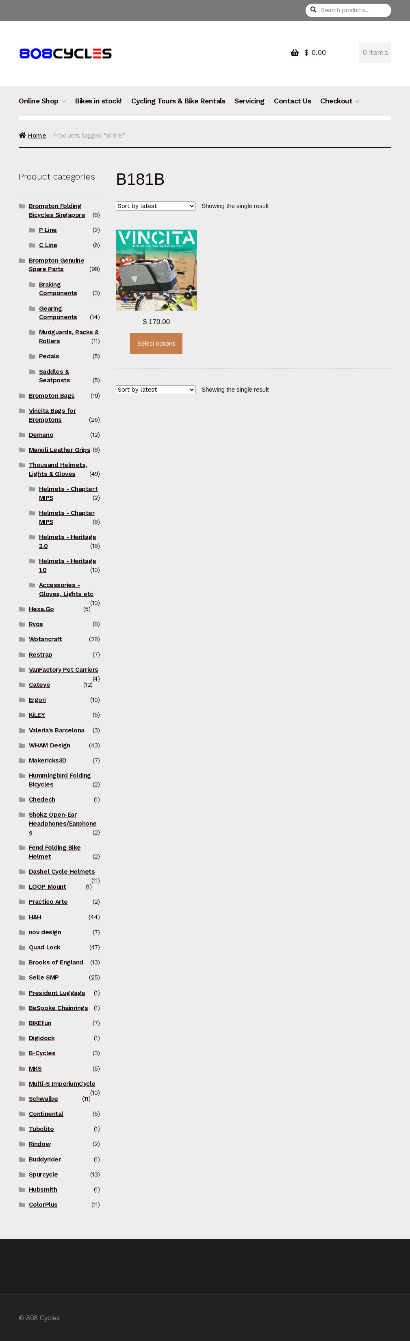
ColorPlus (43, 1204)
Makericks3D (48, 760)
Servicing (249, 101)
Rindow (39, 1144)
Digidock (41, 1038)
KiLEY (37, 715)
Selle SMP (44, 977)
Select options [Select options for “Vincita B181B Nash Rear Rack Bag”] (156, 343)
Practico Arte (48, 901)
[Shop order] (155, 206)
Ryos (36, 624)
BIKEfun (40, 1023)
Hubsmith (43, 1189)
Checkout (336, 101)
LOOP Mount (47, 886)
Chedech (42, 799)
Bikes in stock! (98, 101)
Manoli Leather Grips (59, 450)
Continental (46, 1114)
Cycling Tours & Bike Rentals (178, 101)
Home (37, 135)
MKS (35, 1068)
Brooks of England (56, 962)
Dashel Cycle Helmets (62, 871)
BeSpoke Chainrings (58, 1008)
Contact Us (292, 101)
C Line (48, 245)
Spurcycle (43, 1174)
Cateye (39, 684)
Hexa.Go (41, 609)
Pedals (49, 356)
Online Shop (39, 101)
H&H (35, 917)
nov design (45, 932)
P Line (48, 230)
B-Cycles (42, 1053)
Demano (41, 434)
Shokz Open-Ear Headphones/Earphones (63, 823)
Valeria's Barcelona (57, 730)
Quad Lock (45, 947)
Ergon (37, 699)
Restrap (40, 654)
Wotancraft (45, 639)
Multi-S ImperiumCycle (62, 1083)
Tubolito (41, 1129)
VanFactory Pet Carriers (63, 669)
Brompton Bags (52, 395)
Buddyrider (45, 1159)
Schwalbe (43, 1098)
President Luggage (57, 993)
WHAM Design (49, 745)
